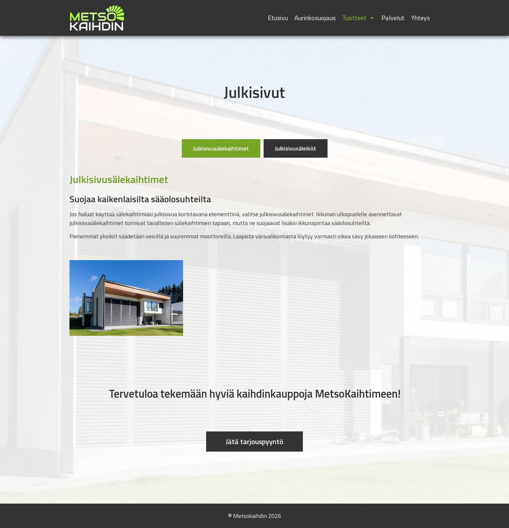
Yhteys (420, 18)
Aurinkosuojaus (315, 18)
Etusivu (278, 18)
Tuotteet (358, 18)
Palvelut (392, 18)
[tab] (221, 148)
